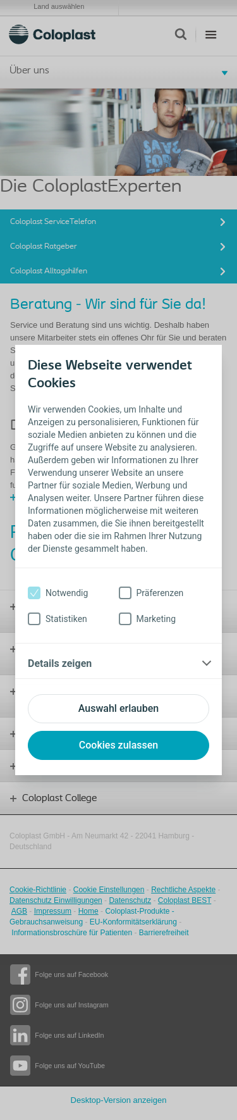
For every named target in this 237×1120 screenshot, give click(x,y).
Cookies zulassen (118, 745)
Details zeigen (60, 663)
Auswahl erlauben (118, 708)
